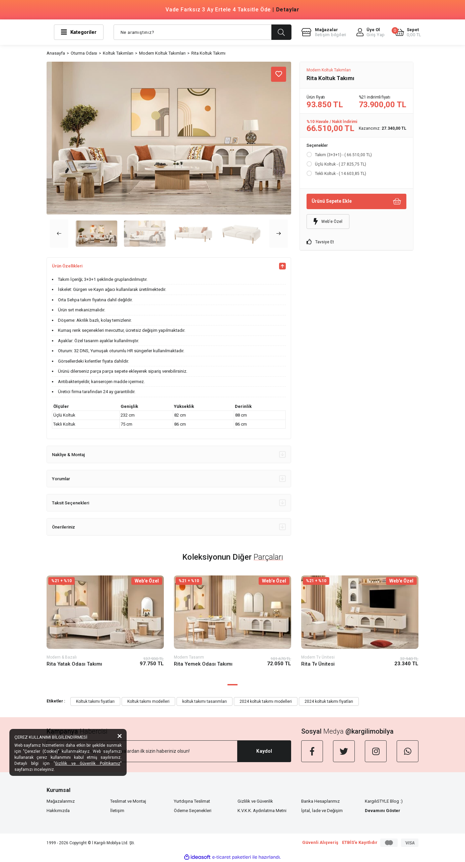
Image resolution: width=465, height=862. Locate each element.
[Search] (202, 32)
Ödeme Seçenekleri (192, 810)
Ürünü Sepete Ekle (356, 201)
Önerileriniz (169, 527)
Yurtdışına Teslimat (192, 801)
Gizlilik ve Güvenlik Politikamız (87, 763)
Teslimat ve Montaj (128, 801)
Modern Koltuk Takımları (329, 70)
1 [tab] (232, 684)
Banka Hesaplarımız (320, 801)
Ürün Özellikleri (169, 266)
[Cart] (408, 32)
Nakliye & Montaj (169, 454)
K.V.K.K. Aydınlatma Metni (262, 810)
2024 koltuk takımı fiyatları (329, 701)
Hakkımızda (58, 810)
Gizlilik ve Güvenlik (255, 801)
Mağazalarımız (61, 801)
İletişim (117, 810)
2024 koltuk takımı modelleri (266, 701)
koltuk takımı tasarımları (204, 701)
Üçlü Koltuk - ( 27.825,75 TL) (340, 164)
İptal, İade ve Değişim (322, 810)
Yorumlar (169, 478)
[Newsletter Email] (142, 751)
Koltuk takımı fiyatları (95, 701)
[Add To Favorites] (278, 74)
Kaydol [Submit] (264, 751)
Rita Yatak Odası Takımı (74, 664)
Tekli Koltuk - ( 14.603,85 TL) (340, 173)
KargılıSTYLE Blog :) (384, 801)
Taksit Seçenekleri (169, 502)
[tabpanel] (105, 626)
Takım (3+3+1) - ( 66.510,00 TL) (343, 154)
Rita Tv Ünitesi (318, 664)
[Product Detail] (105, 581)
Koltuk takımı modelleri (148, 701)
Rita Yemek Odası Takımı (203, 664)
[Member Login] (370, 32)
